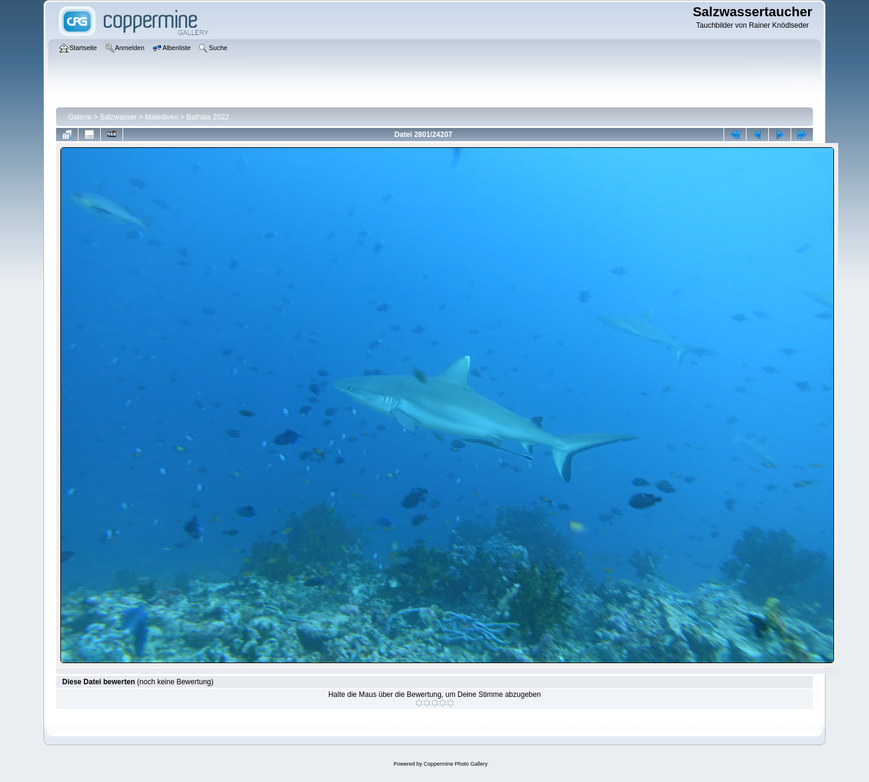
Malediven (161, 117)
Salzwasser (118, 117)
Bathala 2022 (207, 117)
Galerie (80, 117)
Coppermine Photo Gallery (456, 764)
